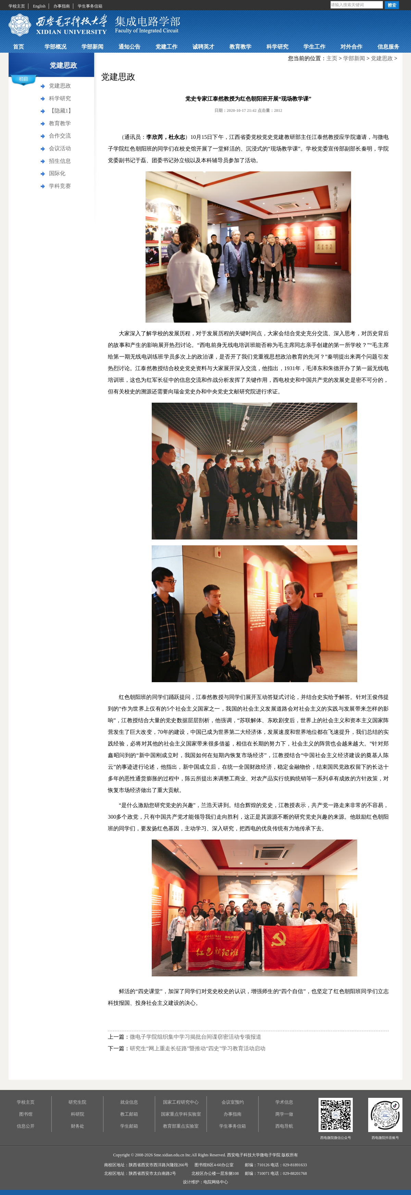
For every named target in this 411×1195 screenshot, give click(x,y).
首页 (18, 47)
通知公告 (129, 47)
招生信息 (60, 161)
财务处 (77, 1126)
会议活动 (60, 148)
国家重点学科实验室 (181, 1114)
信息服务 (388, 47)
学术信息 (284, 1102)
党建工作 (166, 47)
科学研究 (277, 47)
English (39, 6)
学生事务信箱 (90, 6)
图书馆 (26, 1114)
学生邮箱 (129, 1126)
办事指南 (61, 6)
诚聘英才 (203, 47)
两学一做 (284, 1114)
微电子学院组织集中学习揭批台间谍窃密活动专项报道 (195, 1037)
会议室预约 (233, 1102)
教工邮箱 (129, 1114)
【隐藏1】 (61, 111)
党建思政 (60, 86)
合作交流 (60, 136)
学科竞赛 (60, 186)
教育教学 (240, 47)
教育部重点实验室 (181, 1126)
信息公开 (26, 1126)
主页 (331, 58)
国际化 (57, 173)
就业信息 (129, 1102)
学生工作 (314, 47)
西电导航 (284, 1126)
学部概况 (55, 47)
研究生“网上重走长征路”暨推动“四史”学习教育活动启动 (197, 1048)
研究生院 (77, 1102)
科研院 (77, 1114)
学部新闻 (92, 47)
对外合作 (351, 47)
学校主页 (17, 6)
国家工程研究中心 (181, 1102)
